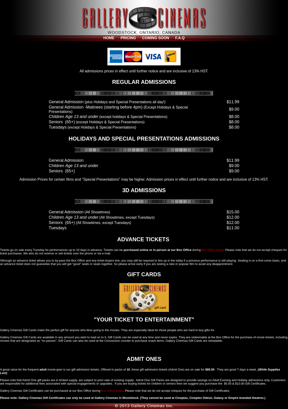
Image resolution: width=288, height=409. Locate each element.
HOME (109, 38)
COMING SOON (155, 38)
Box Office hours (213, 250)
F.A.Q (180, 38)
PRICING (128, 38)
